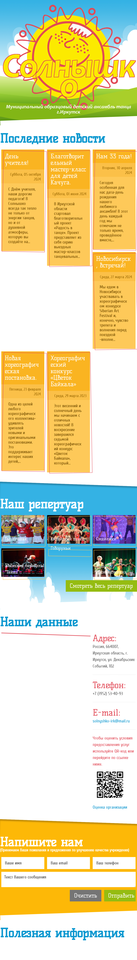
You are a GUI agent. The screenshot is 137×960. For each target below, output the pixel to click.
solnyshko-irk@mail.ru (111, 721)
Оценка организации (110, 807)
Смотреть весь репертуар (101, 585)
